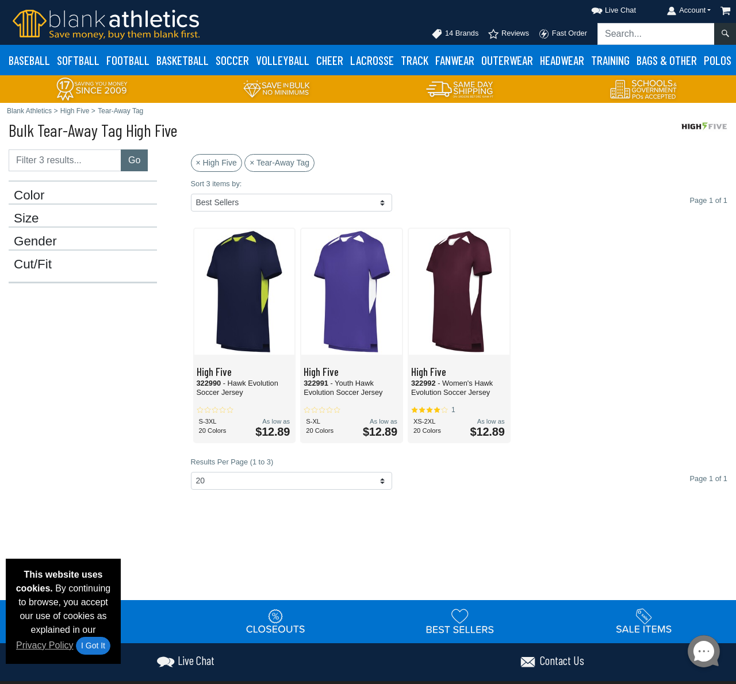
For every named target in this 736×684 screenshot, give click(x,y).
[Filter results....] (65, 160)
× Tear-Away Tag (279, 162)
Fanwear (454, 60)
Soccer (232, 60)
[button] (603, 8)
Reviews (508, 34)
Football (128, 60)
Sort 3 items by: (216, 183)
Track (414, 60)
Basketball (182, 60)
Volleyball (282, 60)
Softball (78, 60)
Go (134, 160)
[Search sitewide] (656, 34)
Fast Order (562, 34)
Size (26, 218)
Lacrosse (372, 60)
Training (610, 60)
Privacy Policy (45, 645)
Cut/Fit (33, 264)
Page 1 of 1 (708, 478)
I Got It (93, 645)
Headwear (562, 60)
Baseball (29, 60)
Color (29, 195)
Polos (717, 60)
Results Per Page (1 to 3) (232, 462)
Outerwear (507, 60)
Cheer (329, 60)
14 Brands (454, 34)
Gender (35, 241)
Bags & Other (667, 60)
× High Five (216, 162)
